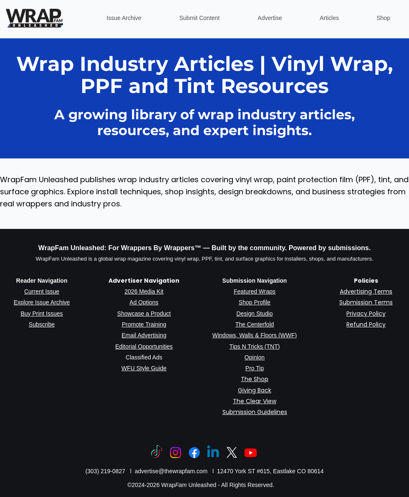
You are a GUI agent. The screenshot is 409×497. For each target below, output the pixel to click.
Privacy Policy (366, 313)
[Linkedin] (213, 452)
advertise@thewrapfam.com (171, 471)
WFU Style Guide (144, 368)
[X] (232, 452)
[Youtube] (250, 452)
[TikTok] (156, 452)
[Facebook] (194, 452)
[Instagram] (175, 452)
